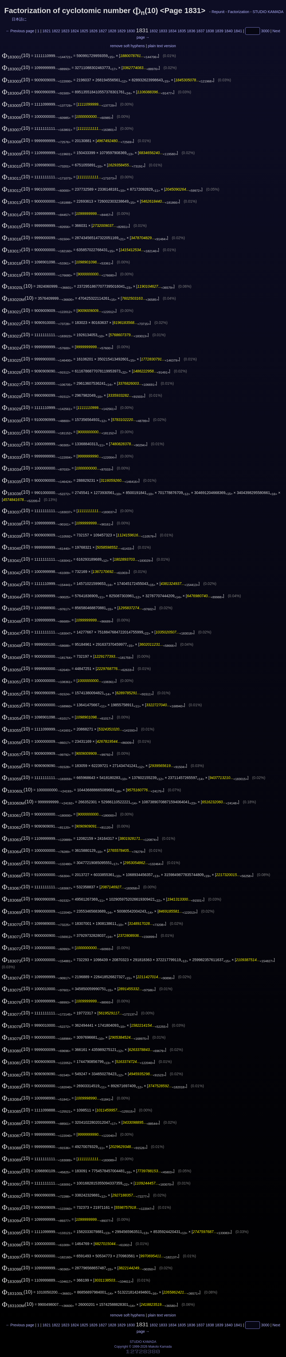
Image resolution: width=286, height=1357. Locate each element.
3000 (265, 31)
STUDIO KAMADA (268, 12)
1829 (121, 31)
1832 (154, 31)
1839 (219, 31)
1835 (182, 31)
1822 (56, 31)
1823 (65, 31)
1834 (172, 31)
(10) (16, 55)
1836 (191, 31)
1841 (238, 31)
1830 (131, 31)
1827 (103, 31)
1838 (210, 31)
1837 (200, 31)
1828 (112, 31)
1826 (93, 31)
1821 (46, 31)
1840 (228, 31)
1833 (163, 31)
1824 (74, 31)
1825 (84, 31)
